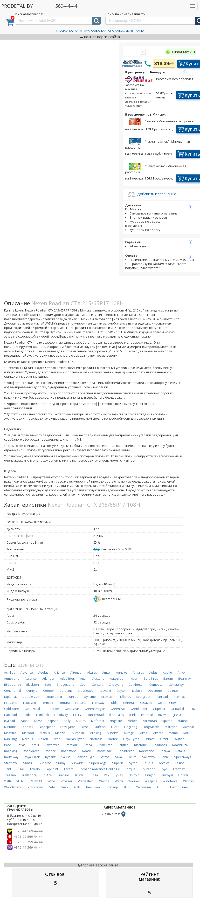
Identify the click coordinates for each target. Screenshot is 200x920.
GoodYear (72, 709)
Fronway (98, 703)
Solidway (148, 757)
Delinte (172, 691)
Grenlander (139, 709)
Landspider (47, 727)
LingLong (130, 727)
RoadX (86, 751)
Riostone (140, 745)
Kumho (183, 721)
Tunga (93, 775)
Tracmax (179, 769)
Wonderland (13, 787)
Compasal (156, 685)
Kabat (24, 721)
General (129, 703)
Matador (28, 733)
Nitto (57, 739)
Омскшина (144, 787)
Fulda (113, 703)
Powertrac (51, 745)
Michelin (78, 733)
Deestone (155, 691)
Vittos (51, 781)
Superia (118, 763)
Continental (12, 691)
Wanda (104, 781)
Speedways (182, 757)
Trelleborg (28, 775)
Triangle (63, 775)
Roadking (10, 751)
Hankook (42, 715)
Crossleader (86, 691)
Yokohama (35, 787)
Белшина (93, 787)
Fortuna (64, 703)
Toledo (35, 769)
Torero (69, 769)
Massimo (10, 733)
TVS (106, 775)
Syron (133, 763)
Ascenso (31, 679)
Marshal (188, 727)
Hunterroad (95, 715)
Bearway (184, 679)
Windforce (170, 781)
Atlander (48, 679)
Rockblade (104, 751)
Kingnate (116, 721)
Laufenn (100, 727)
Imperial (147, 715)
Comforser (136, 685)
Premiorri (71, 745)
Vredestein (86, 781)
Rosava (165, 751)
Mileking (95, 733)
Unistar (183, 775)
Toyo (163, 769)
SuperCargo (98, 763)
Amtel (106, 673)
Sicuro (132, 757)
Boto (47, 685)
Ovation (179, 739)
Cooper (48, 691)
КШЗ (127, 787)
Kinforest (97, 721)
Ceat (83, 685)
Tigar (20, 769)
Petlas (21, 745)
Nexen (43, 739)
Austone (98, 679)
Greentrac (118, 709)
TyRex (118, 775)
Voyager (66, 781)
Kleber (132, 721)
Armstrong (11, 679)
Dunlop (73, 697)
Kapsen (53, 721)
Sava (118, 757)
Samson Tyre (85, 757)
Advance (27, 673)
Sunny (60, 763)
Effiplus (125, 697)
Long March (151, 727)
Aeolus (43, 673)
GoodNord (32, 709)
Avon (134, 679)
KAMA (38, 721)
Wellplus (151, 781)
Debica (137, 691)
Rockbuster (125, 751)
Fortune (81, 703)
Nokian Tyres (75, 739)
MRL (186, 733)
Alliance (59, 673)
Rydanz (50, 757)
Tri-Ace (47, 775)
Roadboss (159, 745)
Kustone (10, 727)
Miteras (157, 733)
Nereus (27, 739)
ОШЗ (161, 787)
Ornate (150, 739)
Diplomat (10, 697)
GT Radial (177, 709)
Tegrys (179, 763)
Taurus (148, 763)
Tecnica (164, 763)
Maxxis (45, 733)
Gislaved (146, 703)
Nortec (112, 739)
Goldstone (11, 709)
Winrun (188, 781)
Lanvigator (67, 727)
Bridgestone (65, 685)
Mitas (143, 733)
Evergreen (143, 697)
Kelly (67, 721)
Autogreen (117, 679)
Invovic (163, 715)
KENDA (81, 721)
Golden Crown (168, 703)
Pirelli (35, 745)
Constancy (176, 685)
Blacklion (32, 685)
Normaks (96, 739)
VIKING (21, 781)
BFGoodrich (12, 685)
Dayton (122, 691)
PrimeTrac (104, 745)
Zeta (51, 787)
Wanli (119, 781)
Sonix (164, 757)
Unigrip (150, 775)
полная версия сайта (100, 36)
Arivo (181, 673)
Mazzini (60, 733)
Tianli (8, 769)
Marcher (171, 727)
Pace (7, 745)
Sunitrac (45, 763)
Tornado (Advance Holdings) (99, 769)
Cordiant (66, 691)
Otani (164, 739)
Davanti (105, 691)
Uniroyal (167, 775)
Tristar (79, 775)
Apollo (167, 673)
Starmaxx (11, 763)
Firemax (179, 697)
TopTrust (51, 769)
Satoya (105, 757)
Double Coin (31, 697)
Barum (168, 679)
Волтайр (111, 787)
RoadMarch (31, 751)
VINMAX (36, 781)
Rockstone (146, 751)
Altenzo (76, 673)
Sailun (65, 757)
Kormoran (150, 721)
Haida (26, 715)
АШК (77, 787)
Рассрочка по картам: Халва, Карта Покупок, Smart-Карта (100, 30)
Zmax (64, 787)
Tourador (148, 769)
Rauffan (123, 745)
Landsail (27, 727)
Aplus (153, 673)
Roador (50, 751)
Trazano (10, 775)
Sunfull (28, 763)
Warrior (133, 781)
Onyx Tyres (131, 739)
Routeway (11, 757)
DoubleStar (54, 697)
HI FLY (77, 715)
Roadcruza (180, 745)
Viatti (7, 781)
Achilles (9, 673)
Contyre (32, 691)
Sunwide (77, 763)
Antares (138, 673)
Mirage (129, 733)
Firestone (11, 703)
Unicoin (134, 775)
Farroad (162, 697)
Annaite (121, 673)
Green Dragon (95, 709)
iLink (132, 715)
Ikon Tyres (116, 715)
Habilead (10, 715)
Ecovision (108, 697)
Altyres (92, 673)
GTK (192, 709)
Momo (173, 733)
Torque (130, 769)
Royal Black (32, 757)
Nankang (10, 739)
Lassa (84, 727)
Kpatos (167, 721)
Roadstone (69, 751)
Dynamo (90, 697)
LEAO (115, 727)
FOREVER (29, 703)
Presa (88, 745)
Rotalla (180, 751)
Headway (61, 715)
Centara (97, 685)
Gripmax (159, 709)
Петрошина (179, 787)
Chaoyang (116, 685)
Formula (47, 703)
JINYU (177, 715)
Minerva (112, 733)
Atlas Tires (67, 679)
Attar (83, 679)
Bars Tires (151, 679)
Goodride (52, 709)
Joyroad (9, 721)
